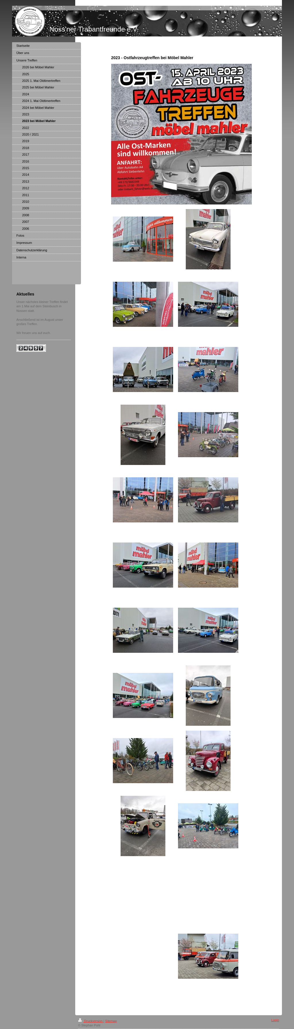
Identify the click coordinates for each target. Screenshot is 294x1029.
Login (275, 1020)
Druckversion (90, 1021)
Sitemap (111, 1021)
